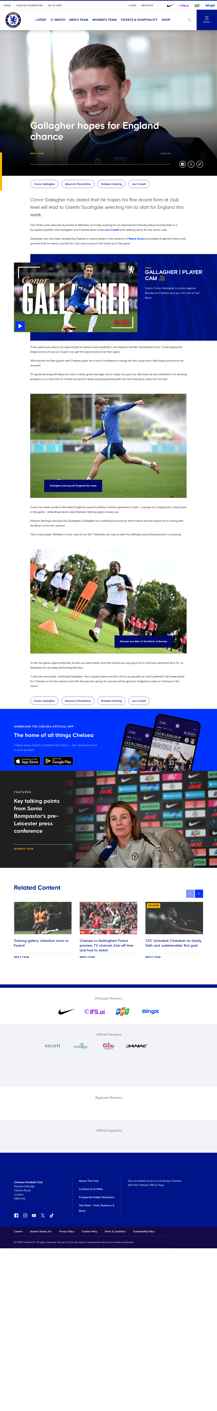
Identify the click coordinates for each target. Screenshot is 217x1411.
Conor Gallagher (44, 184)
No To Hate (55, 5)
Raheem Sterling (111, 184)
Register (147, 5)
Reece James (136, 238)
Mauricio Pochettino (78, 184)
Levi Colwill (139, 184)
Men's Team (78, 19)
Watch (57, 19)
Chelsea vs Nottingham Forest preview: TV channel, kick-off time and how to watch (106, 945)
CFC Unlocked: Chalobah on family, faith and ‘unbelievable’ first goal (173, 943)
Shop (166, 19)
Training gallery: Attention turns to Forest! (41, 943)
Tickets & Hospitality (139, 19)
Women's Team (104, 19)
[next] (199, 894)
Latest (41, 19)
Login (132, 5)
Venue (7, 5)
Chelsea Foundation (29, 5)
